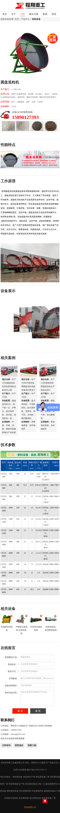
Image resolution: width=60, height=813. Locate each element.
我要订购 (32, 745)
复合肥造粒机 (35, 798)
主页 (17, 19)
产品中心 (25, 19)
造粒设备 (36, 19)
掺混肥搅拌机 (51, 784)
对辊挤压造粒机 (49, 229)
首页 (4, 14)
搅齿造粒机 (12, 229)
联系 (54, 14)
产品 (22, 14)
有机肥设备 (18, 777)
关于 (13, 14)
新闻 (45, 14)
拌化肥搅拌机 (25, 791)
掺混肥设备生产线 (52, 791)
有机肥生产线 (29, 777)
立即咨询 (6, 745)
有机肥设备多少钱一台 (35, 784)
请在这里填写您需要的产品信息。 (37, 698)
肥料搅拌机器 (13, 791)
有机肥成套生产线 (17, 784)
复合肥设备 (24, 798)
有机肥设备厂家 (42, 777)
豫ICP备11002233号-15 (37, 770)
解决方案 (33, 14)
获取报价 (19, 745)
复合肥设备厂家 (49, 798)
